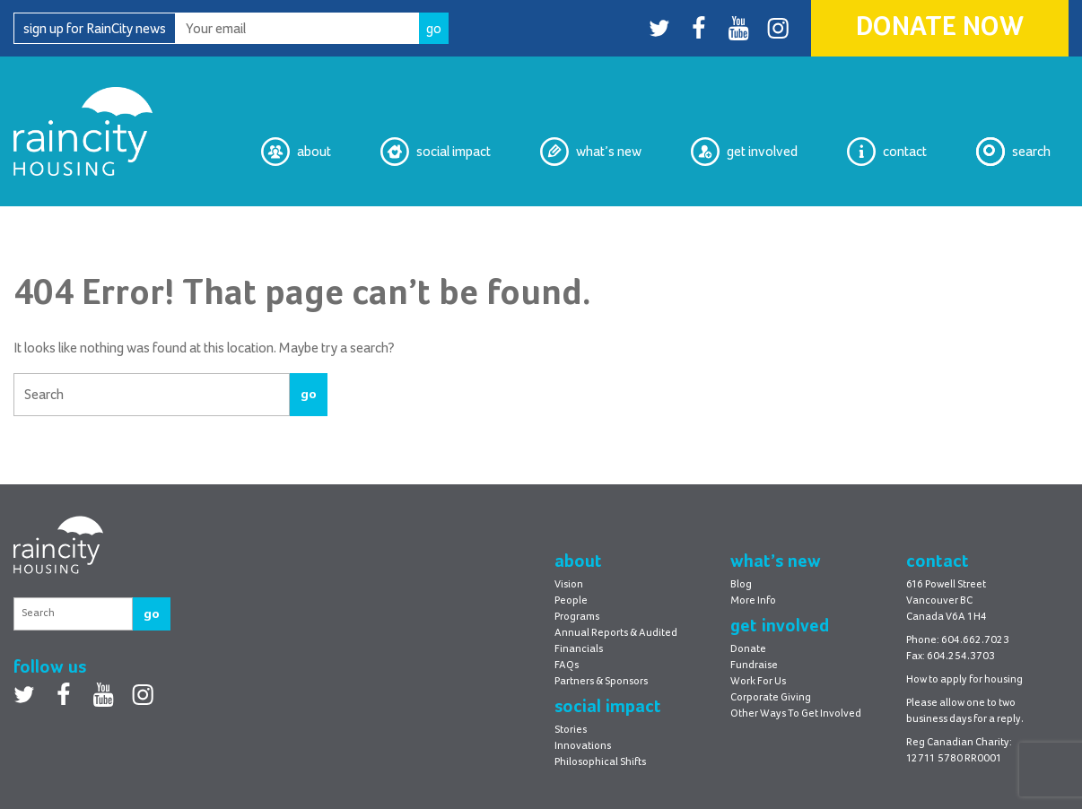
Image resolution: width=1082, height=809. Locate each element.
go (309, 394)
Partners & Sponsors (601, 681)
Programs (576, 617)
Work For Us (758, 681)
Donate (748, 649)
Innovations (582, 746)
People (571, 601)
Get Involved (744, 151)
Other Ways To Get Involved (795, 714)
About (296, 151)
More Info (753, 601)
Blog (741, 584)
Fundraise (754, 665)
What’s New (590, 151)
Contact (887, 151)
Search (1013, 151)
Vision (568, 584)
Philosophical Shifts (600, 762)
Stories (570, 730)
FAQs (566, 665)
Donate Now (940, 27)
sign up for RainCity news (94, 29)
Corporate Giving (770, 697)
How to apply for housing (964, 679)
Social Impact (435, 151)
